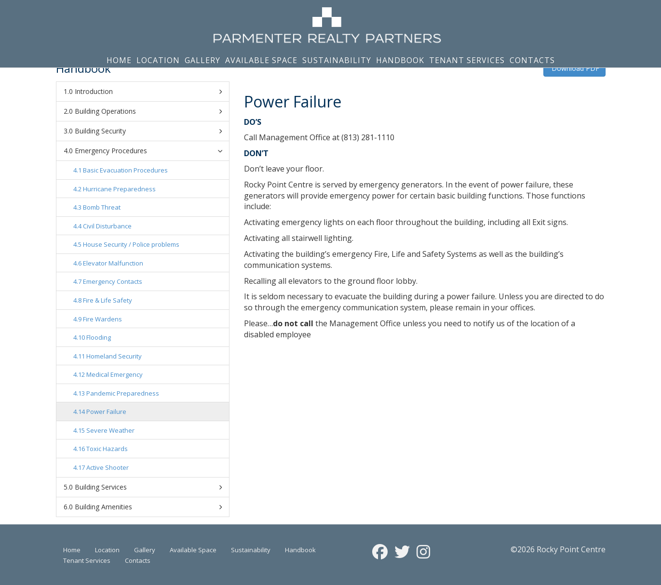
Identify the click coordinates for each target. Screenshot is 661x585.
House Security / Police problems (131, 244)
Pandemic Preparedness (122, 393)
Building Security (148, 131)
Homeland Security (114, 356)
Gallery (202, 60)
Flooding (98, 337)
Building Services (148, 487)
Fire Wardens (102, 319)
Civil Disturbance (107, 226)
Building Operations (148, 111)
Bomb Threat (102, 207)
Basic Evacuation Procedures (125, 170)
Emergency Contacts (112, 281)
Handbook (400, 60)
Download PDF (574, 68)
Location (158, 60)
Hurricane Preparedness (119, 189)
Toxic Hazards (107, 448)
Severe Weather (110, 430)
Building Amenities (148, 507)
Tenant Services (467, 60)
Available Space (261, 60)
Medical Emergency (114, 374)
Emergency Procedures (150, 150)
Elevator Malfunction (113, 263)
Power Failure (106, 411)
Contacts (532, 60)
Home (119, 60)
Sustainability (336, 60)
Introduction (148, 91)
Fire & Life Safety (107, 300)
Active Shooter (107, 467)
